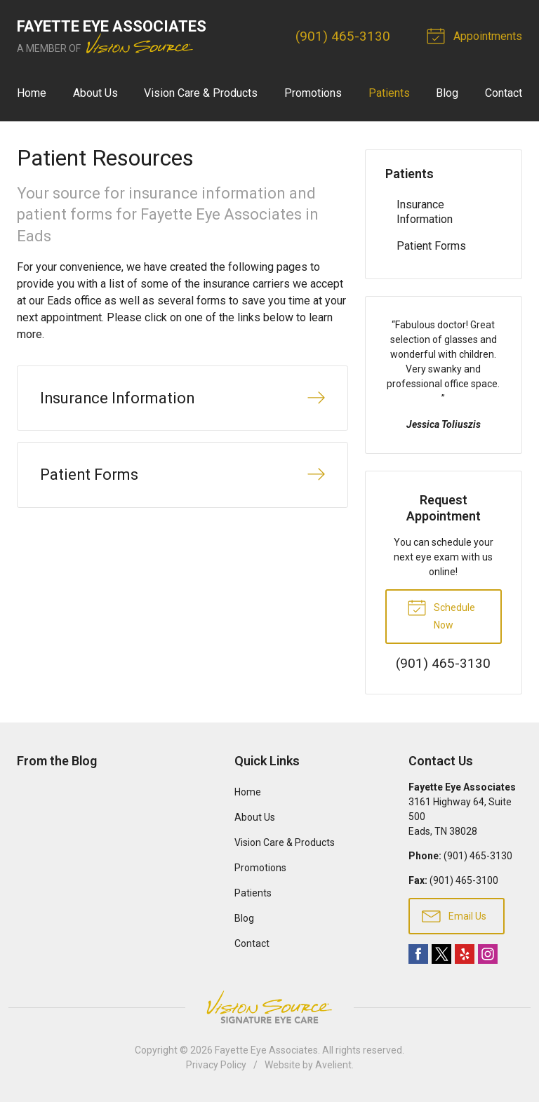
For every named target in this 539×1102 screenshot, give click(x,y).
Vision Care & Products (201, 93)
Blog (447, 93)
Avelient (333, 1064)
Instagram (488, 954)
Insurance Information (425, 212)
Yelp (464, 954)
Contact (503, 93)
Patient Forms (431, 246)
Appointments (476, 35)
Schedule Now (441, 614)
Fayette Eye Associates (266, 1050)
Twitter (441, 954)
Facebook (418, 954)
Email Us (454, 915)
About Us (95, 93)
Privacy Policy (216, 1064)
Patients (389, 93)
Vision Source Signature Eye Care (269, 1006)
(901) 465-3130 (342, 36)
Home (31, 93)
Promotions (313, 93)
